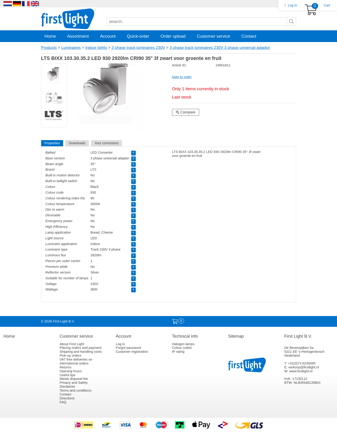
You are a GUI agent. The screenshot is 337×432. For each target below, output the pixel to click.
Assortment (78, 36)
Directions (67, 398)
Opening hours (71, 371)
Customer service (213, 36)
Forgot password (128, 348)
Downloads (77, 143)
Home (50, 36)
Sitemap (236, 336)
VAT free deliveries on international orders (76, 361)
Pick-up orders (71, 355)
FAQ (63, 402)
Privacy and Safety (74, 382)
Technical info (185, 336)
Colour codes (182, 348)
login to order (182, 77)
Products (49, 47)
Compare (185, 112)
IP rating (178, 351)
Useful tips (67, 375)
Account (108, 36)
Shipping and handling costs (81, 351)
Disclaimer (67, 386)
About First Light (72, 344)
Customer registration (132, 351)
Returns (65, 367)
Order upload (173, 36)
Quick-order (138, 36)
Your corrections (106, 143)
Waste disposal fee (74, 379)
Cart (327, 5)
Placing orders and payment (81, 348)
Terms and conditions (76, 390)
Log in (292, 5)
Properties (52, 143)
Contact (248, 36)
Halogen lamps (183, 344)
